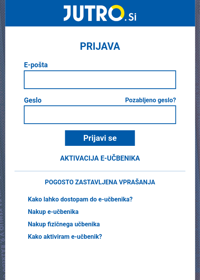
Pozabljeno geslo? (150, 100)
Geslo (33, 100)
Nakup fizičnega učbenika (64, 224)
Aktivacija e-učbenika (100, 158)
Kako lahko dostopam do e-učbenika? (80, 199)
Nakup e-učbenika (53, 211)
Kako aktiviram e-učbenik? (65, 236)
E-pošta (36, 65)
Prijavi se (100, 138)
